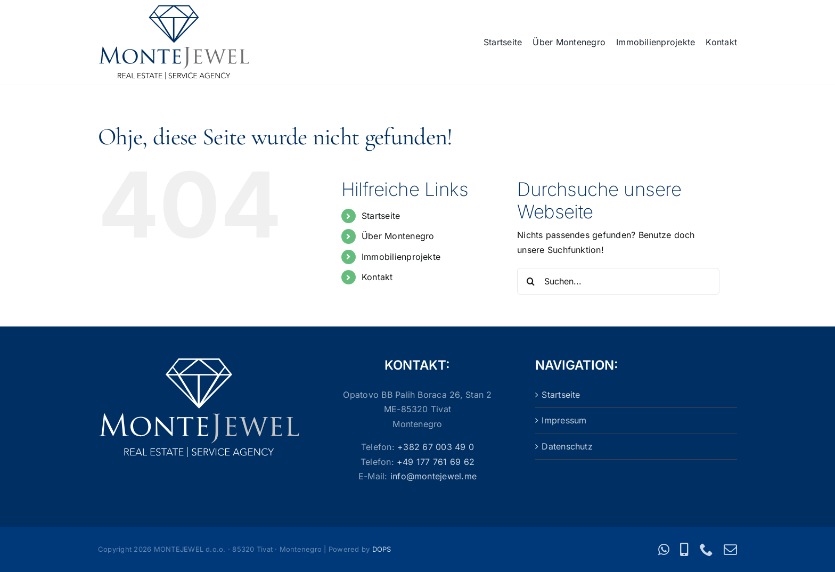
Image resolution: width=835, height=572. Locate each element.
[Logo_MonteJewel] (174, 9)
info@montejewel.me (433, 476)
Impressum (564, 420)
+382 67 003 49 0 (435, 447)
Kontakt (377, 277)
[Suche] (530, 281)
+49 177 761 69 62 (435, 461)
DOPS (381, 549)
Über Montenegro (398, 236)
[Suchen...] (618, 281)
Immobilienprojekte (401, 256)
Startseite (381, 215)
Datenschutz (567, 446)
